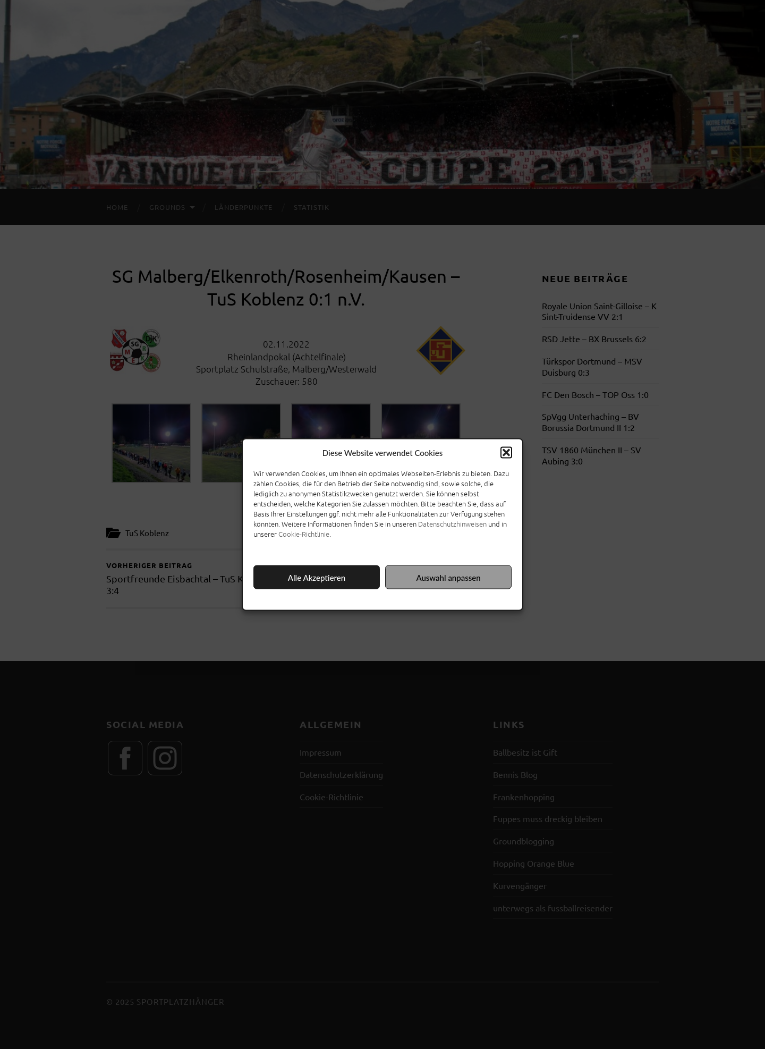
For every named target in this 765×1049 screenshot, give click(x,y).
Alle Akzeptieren (316, 577)
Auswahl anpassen (448, 577)
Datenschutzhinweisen (452, 524)
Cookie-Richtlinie (303, 534)
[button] (506, 452)
